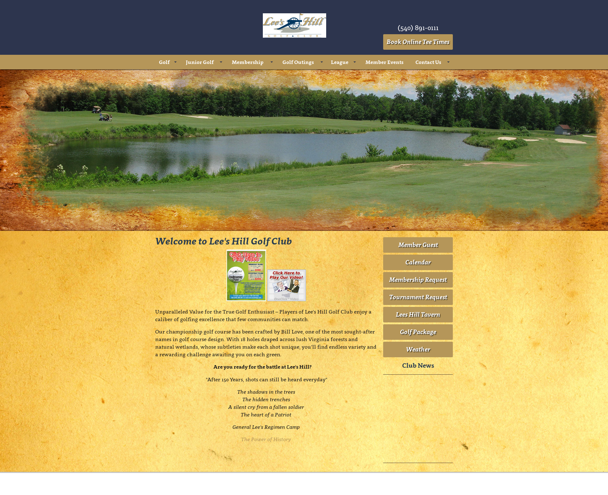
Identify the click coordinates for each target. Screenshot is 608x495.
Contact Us (428, 62)
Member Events (384, 62)
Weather (418, 349)
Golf (164, 62)
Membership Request (418, 279)
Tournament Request (418, 297)
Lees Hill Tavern (418, 314)
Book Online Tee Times (418, 41)
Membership (247, 62)
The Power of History (266, 439)
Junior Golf (200, 62)
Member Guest (418, 244)
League (339, 62)
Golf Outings (298, 62)
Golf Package (418, 331)
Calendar (418, 262)
